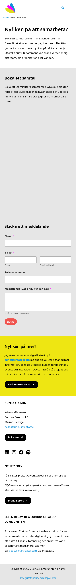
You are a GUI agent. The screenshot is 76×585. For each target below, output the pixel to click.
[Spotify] (28, 452)
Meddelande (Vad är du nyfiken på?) (28, 288)
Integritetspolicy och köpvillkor (38, 578)
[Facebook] (21, 452)
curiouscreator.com (17, 360)
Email (7, 265)
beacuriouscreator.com (23, 550)
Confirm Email (47, 265)
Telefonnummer (15, 272)
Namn (9, 236)
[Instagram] (14, 452)
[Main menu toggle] (72, 8)
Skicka (10, 321)
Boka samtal (15, 437)
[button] (62, 8)
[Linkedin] (7, 452)
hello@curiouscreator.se (19, 427)
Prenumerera (16, 500)
